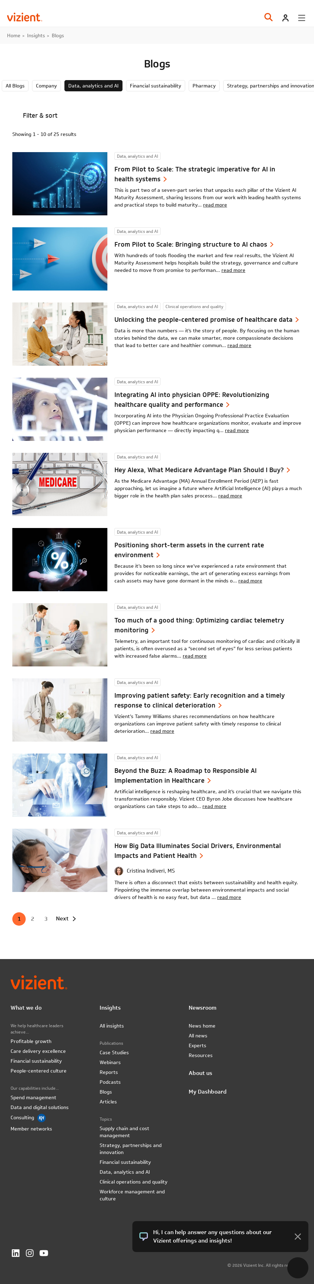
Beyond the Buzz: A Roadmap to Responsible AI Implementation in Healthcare (185, 775)
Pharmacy (204, 86)
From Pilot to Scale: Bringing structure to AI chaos (190, 244)
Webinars (110, 1062)
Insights (36, 35)
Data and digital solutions (40, 1107)
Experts (197, 1045)
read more (215, 205)
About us (200, 1073)
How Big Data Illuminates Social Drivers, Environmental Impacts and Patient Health (197, 851)
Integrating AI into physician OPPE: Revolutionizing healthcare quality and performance (191, 400)
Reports (109, 1072)
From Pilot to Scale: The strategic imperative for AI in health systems (194, 174)
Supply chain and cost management (124, 1132)
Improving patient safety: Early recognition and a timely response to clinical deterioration (199, 700)
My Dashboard (208, 1091)
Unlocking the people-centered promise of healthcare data (203, 319)
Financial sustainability (155, 86)
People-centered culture (39, 1071)
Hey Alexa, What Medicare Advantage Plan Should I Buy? (199, 470)
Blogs (106, 1092)
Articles (108, 1102)
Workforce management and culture (132, 1195)
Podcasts (110, 1082)
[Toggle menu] (301, 18)
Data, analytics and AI (93, 86)
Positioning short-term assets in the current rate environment (189, 550)
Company (46, 86)
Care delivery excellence (38, 1051)
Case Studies (114, 1052)
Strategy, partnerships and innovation (131, 1148)
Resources (201, 1055)
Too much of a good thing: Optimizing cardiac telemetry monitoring (199, 625)
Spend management (33, 1097)
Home (13, 35)
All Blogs (15, 86)
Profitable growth (31, 1041)
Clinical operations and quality (134, 1182)
